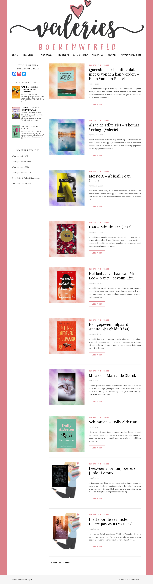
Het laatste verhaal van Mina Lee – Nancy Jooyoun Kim (114, 275)
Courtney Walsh (34, 112)
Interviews (97, 55)
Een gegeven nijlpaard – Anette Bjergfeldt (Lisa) (110, 326)
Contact (112, 55)
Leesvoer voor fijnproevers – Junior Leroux (114, 470)
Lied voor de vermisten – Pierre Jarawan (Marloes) (111, 521)
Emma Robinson (34, 94)
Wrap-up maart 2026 (20, 167)
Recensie (104, 65)
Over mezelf (47, 55)
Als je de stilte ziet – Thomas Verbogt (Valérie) (114, 127)
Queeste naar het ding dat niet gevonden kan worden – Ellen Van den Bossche (114, 74)
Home (16, 55)
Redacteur (63, 55)
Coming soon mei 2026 (21, 161)
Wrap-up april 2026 (20, 156)
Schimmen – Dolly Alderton (113, 421)
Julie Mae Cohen (34, 131)
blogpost (94, 65)
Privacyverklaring (130, 55)
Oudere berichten (59, 563)
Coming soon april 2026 (21, 172)
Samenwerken (80, 55)
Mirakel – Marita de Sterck (112, 375)
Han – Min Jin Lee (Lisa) (110, 226)
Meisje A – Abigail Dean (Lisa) (110, 178)
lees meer (97, 105)
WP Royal (28, 580)
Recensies (28, 55)
